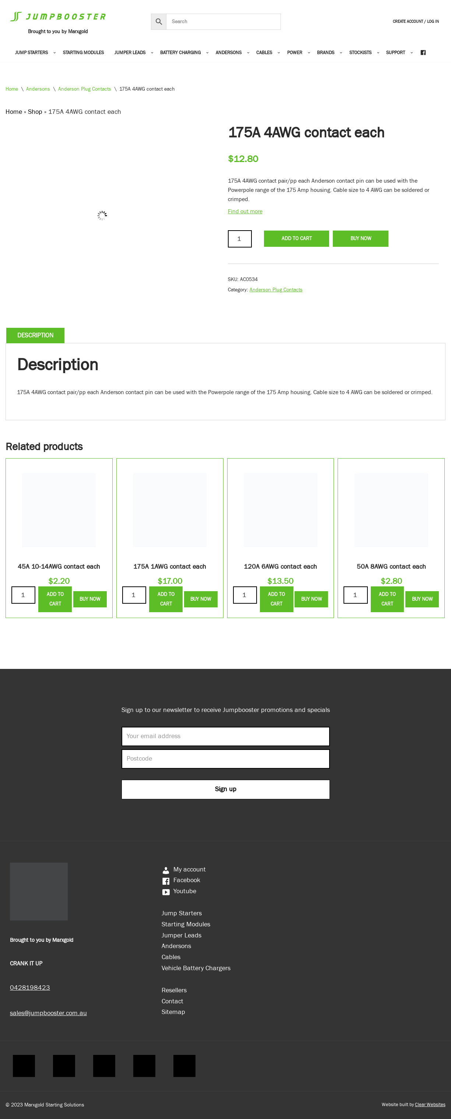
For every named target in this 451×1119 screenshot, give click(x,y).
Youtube (179, 891)
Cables (171, 957)
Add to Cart (297, 238)
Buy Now (360, 238)
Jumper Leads (181, 935)
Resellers (174, 990)
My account (184, 869)
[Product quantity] (240, 239)
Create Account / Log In (416, 21)
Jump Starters (182, 913)
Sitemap (173, 1012)
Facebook (181, 880)
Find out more (245, 211)
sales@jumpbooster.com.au (48, 1013)
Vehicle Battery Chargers (196, 968)
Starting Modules (83, 53)
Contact (172, 1001)
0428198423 (30, 987)
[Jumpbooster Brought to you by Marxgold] (58, 22)
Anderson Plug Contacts (84, 89)
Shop (35, 112)
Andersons (38, 89)
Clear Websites (430, 1105)
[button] (54, 53)
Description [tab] (35, 336)
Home (12, 89)
